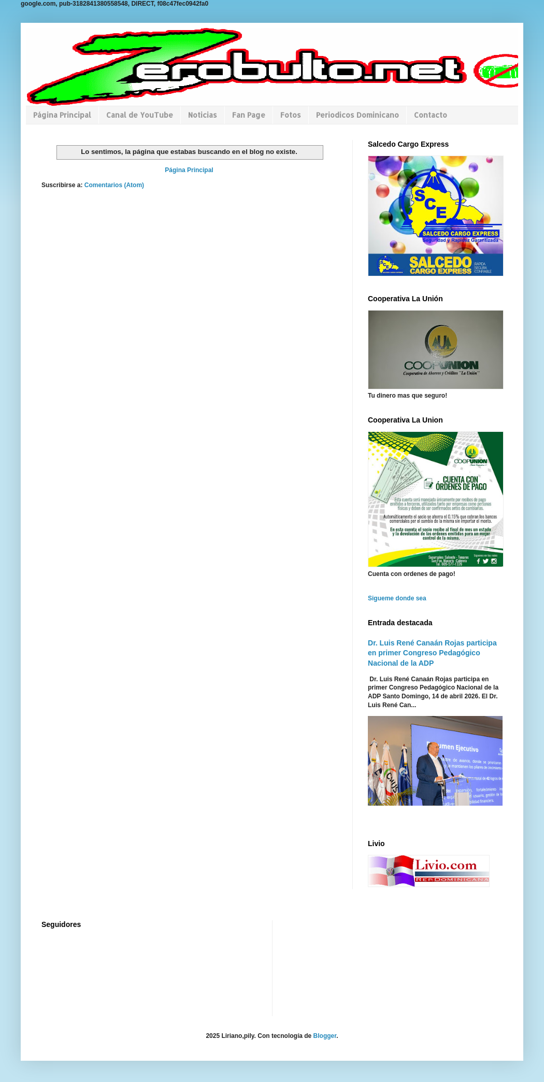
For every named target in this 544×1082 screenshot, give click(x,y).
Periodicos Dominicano (357, 114)
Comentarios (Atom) (114, 185)
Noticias (202, 114)
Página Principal (62, 114)
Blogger (325, 1035)
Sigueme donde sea (397, 598)
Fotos (290, 114)
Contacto (430, 114)
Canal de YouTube (139, 114)
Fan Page (248, 114)
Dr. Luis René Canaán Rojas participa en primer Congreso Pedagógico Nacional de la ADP (432, 653)
